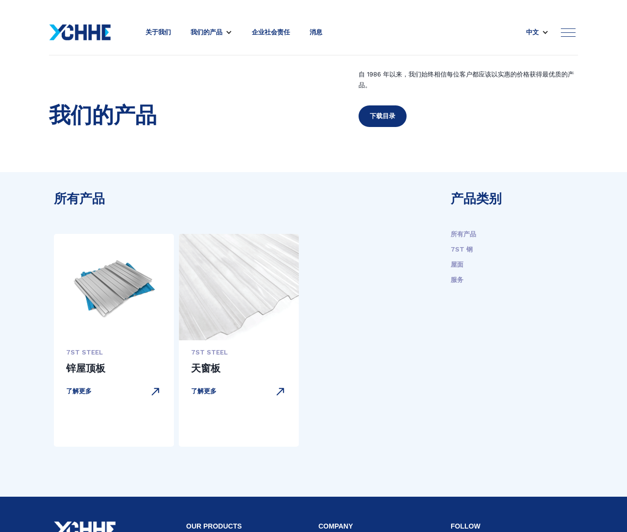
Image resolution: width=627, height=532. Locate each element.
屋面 (457, 264)
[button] (211, 32)
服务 (457, 279)
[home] (80, 32)
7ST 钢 (462, 249)
